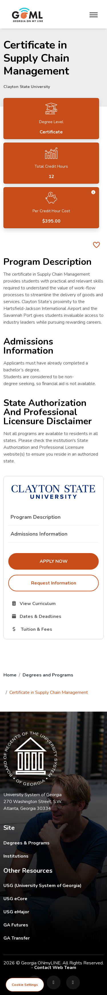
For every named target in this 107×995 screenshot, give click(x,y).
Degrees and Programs (48, 675)
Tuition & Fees (55, 629)
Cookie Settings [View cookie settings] (25, 984)
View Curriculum (54, 603)
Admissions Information (39, 533)
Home (10, 675)
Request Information (53, 583)
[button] (93, 192)
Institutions (16, 856)
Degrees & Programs (26, 843)
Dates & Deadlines (55, 616)
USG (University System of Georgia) (46, 885)
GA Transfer (53, 938)
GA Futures (53, 925)
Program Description (35, 517)
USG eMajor (49, 911)
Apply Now (69, 561)
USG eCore (48, 898)
